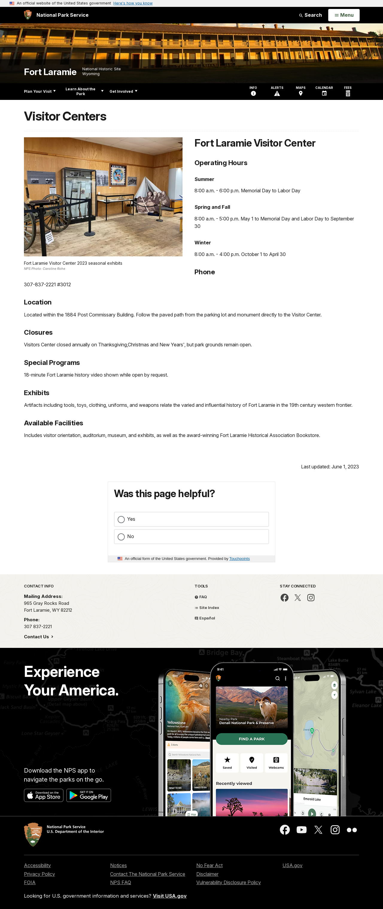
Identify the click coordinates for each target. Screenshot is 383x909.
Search (310, 15)
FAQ (200, 596)
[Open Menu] (344, 15)
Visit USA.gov (170, 896)
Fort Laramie (50, 72)
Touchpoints (240, 558)
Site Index (206, 607)
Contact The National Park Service (147, 874)
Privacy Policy (39, 874)
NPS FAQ (120, 882)
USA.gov (292, 865)
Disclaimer (207, 874)
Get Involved (123, 91)
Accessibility (37, 865)
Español (204, 618)
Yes (131, 519)
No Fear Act (209, 865)
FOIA (30, 882)
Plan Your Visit (40, 91)
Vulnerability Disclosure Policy (228, 882)
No (130, 536)
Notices (118, 865)
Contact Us (37, 637)
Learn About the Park (85, 91)
